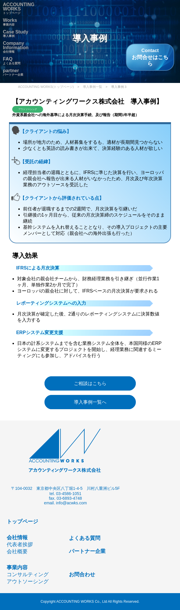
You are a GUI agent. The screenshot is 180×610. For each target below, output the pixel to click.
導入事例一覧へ (90, 402)
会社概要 (17, 551)
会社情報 (15, 47)
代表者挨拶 (20, 544)
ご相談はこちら (90, 383)
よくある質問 (84, 538)
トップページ (18, 9)
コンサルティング (28, 574)
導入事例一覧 (92, 86)
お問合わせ (82, 574)
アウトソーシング (28, 581)
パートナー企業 (13, 73)
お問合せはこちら (150, 57)
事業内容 (17, 567)
